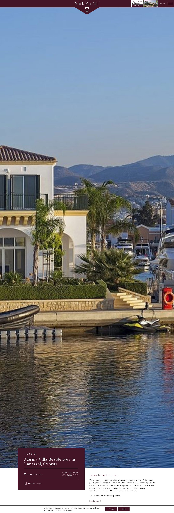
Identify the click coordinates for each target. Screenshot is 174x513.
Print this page (32, 483)
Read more (94, 501)
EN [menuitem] (161, 4)
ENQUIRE (106, 508)
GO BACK (31, 454)
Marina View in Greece (137, 2)
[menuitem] (162, 3)
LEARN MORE (137, 5)
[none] (162, 3)
